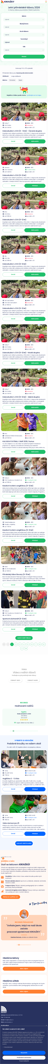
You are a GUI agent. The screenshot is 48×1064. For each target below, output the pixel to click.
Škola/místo (24, 24)
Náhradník (35, 141)
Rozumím (24, 1053)
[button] (24, 1025)
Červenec (12, 80)
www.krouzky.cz (8, 1022)
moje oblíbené (16, 76)
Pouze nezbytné (24, 1061)
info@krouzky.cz (9, 1020)
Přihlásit (35, 186)
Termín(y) (24, 39)
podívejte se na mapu (34, 95)
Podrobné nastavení (24, 1057)
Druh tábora (24, 31)
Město (24, 16)
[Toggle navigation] (45, 1)
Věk (24, 47)
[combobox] (24, 19)
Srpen (20, 80)
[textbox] (24, 19)
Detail (13, 141)
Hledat (24, 56)
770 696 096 (6, 1017)
